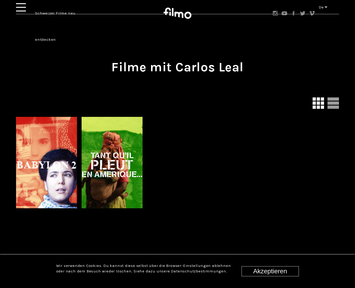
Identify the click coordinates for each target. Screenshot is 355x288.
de (323, 13)
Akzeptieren (270, 271)
